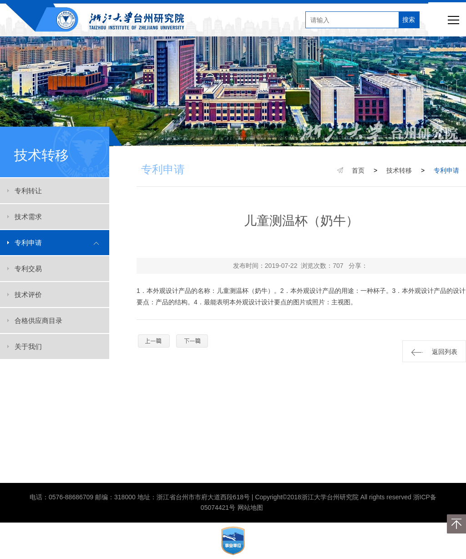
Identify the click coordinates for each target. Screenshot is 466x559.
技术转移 (399, 170)
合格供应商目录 (38, 320)
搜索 (408, 19)
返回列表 (434, 352)
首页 (358, 170)
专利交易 (28, 268)
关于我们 (28, 346)
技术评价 (28, 294)
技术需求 (28, 217)
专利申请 (28, 242)
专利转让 (28, 191)
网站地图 (250, 507)
